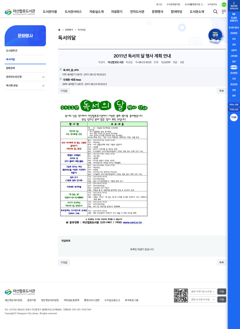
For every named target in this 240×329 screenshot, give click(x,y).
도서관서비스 (73, 12)
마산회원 (233, 73)
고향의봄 (233, 56)
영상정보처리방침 (50, 300)
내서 (234, 78)
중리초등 (233, 84)
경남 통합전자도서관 (234, 7)
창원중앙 (233, 33)
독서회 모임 (12, 85)
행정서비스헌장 (91, 300)
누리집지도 (212, 4)
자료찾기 (116, 12)
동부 (234, 95)
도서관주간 (11, 50)
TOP (233, 117)
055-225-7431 (79, 309)
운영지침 (31, 300)
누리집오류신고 (112, 300)
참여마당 (176, 12)
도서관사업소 (234, 27)
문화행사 (157, 12)
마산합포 (233, 67)
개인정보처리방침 (13, 300)
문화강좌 (10, 68)
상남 (234, 44)
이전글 (64, 90)
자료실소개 (96, 12)
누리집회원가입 (173, 4)
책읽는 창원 (233, 104)
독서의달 (10, 59)
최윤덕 (233, 50)
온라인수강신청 (14, 76)
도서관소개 (197, 12)
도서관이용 (50, 12)
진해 (234, 90)
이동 (221, 291)
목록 (221, 90)
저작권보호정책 (71, 300)
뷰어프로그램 (131, 300)
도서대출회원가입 (192, 4)
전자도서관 (137, 12)
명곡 (234, 61)
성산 (234, 38)
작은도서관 (233, 109)
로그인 (159, 4)
